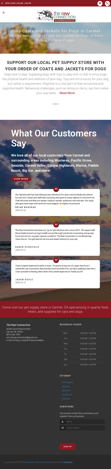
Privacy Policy (28, 462)
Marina (82, 166)
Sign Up (67, 447)
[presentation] (75, 435)
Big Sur (27, 171)
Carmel (78, 155)
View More (21, 179)
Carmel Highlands (61, 166)
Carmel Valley (35, 166)
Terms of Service (43, 462)
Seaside (17, 166)
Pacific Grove (81, 160)
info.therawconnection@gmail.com (22, 337)
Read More (67, 93)
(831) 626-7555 (13, 334)
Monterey (62, 160)
